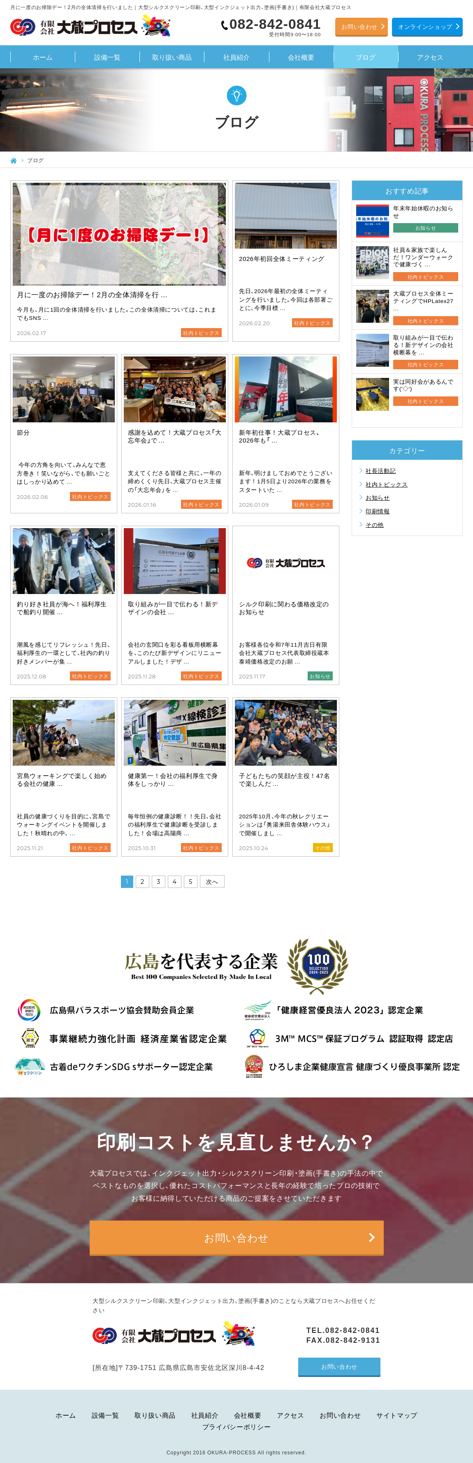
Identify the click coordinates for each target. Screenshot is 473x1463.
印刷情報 (378, 510)
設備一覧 (107, 57)
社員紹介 (236, 57)
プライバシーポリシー (236, 1426)
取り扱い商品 (172, 57)
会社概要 (301, 57)
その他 (375, 524)
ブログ (366, 57)
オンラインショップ (425, 26)
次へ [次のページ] (212, 881)
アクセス (430, 57)
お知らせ (378, 497)
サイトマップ (396, 1415)
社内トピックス (387, 484)
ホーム (43, 57)
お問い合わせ (359, 26)
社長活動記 (381, 470)
